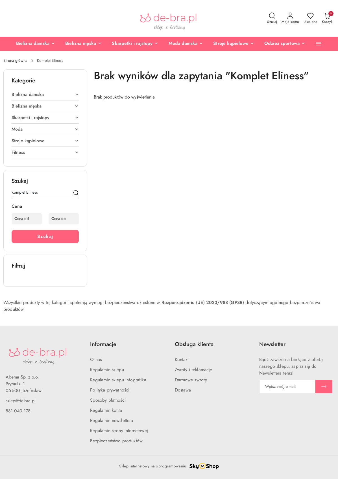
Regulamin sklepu (107, 370)
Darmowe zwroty (191, 380)
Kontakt (182, 359)
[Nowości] (310, 44)
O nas (96, 359)
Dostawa (183, 390)
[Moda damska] (171, 44)
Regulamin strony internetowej (119, 431)
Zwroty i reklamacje (193, 370)
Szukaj (45, 236)
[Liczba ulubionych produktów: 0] (310, 18)
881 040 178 (18, 411)
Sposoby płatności (108, 400)
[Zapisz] (323, 386)
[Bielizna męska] (69, 44)
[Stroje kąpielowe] (220, 44)
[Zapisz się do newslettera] (287, 386)
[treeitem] (45, 94)
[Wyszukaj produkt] (45, 193)
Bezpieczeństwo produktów (116, 441)
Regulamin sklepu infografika (118, 380)
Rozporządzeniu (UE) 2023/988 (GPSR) (203, 302)
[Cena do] (64, 218)
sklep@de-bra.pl (21, 401)
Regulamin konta (106, 410)
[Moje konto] (290, 18)
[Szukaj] (76, 193)
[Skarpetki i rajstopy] (121, 44)
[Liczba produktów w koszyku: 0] (327, 18)
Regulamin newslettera (111, 420)
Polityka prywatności (109, 390)
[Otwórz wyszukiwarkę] (272, 18)
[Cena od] (27, 218)
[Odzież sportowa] (270, 44)
